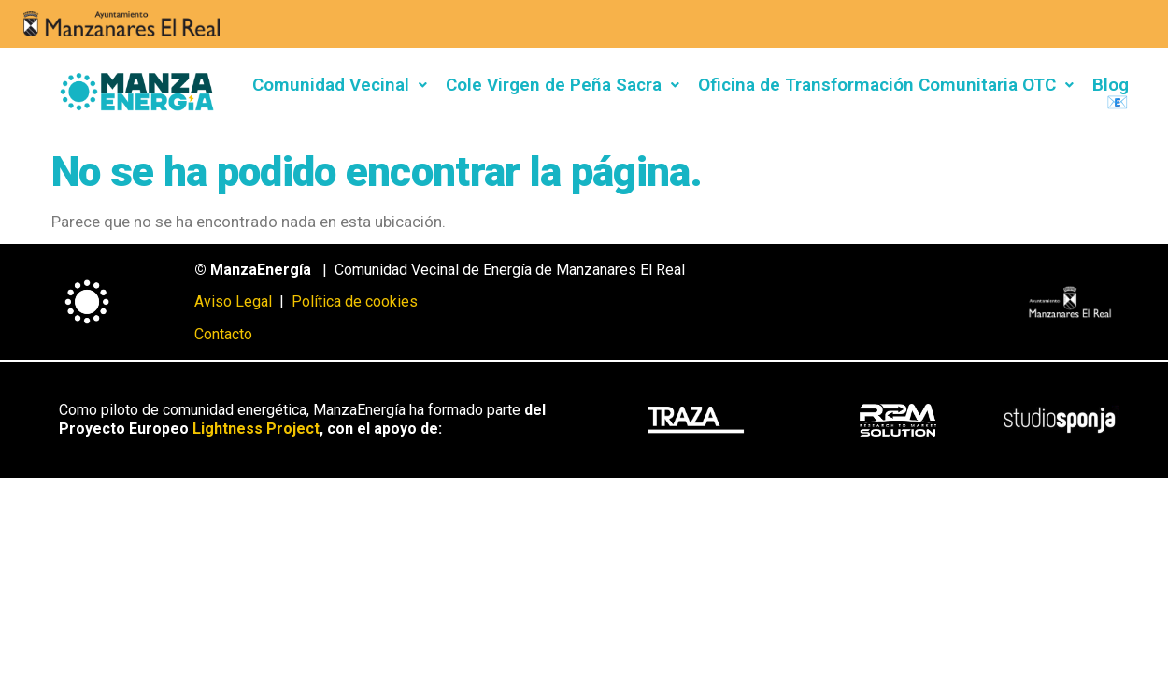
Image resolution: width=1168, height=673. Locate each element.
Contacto (223, 334)
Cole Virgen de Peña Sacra (562, 84)
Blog (1110, 84)
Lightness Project (256, 428)
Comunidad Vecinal (339, 84)
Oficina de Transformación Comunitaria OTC (886, 84)
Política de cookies (355, 301)
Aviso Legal (235, 301)
